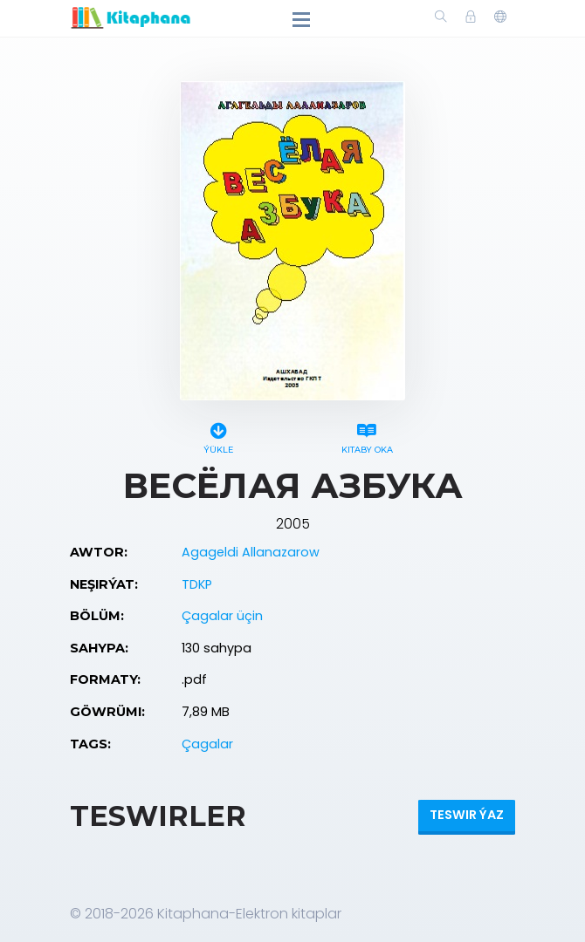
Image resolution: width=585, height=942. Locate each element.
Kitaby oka (367, 436)
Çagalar (207, 744)
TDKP (197, 584)
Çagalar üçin (222, 616)
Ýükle (218, 436)
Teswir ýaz (467, 814)
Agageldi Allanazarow (251, 552)
